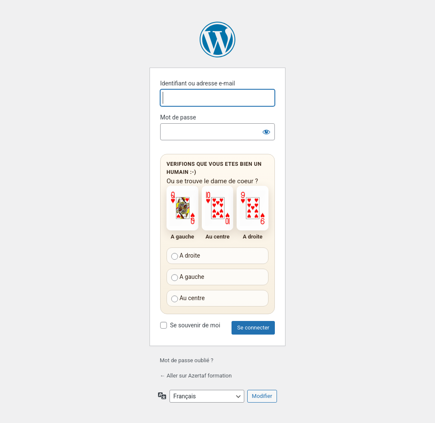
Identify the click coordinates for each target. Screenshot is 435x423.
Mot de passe (178, 117)
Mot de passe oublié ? (186, 360)
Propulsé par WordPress (217, 39)
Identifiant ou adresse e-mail (197, 83)
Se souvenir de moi (195, 325)
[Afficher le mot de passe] (266, 131)
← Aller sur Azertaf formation (196, 375)
